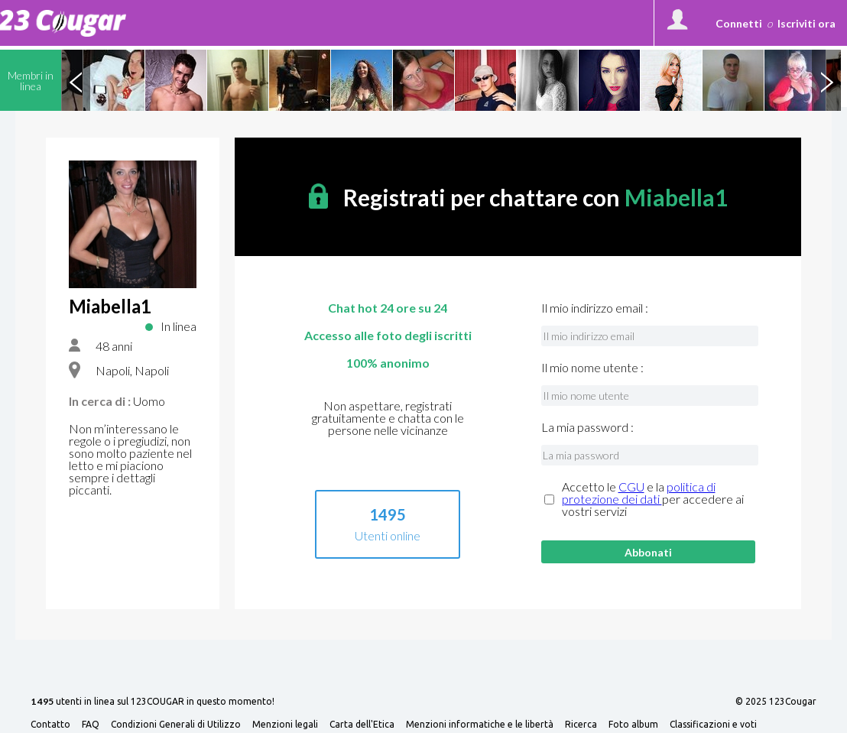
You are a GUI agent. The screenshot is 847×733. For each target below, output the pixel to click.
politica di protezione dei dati (639, 492)
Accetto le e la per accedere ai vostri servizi (653, 499)
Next (826, 80)
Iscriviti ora (806, 23)
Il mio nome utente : (592, 368)
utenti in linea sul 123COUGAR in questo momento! (152, 702)
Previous (75, 80)
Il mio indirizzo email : (594, 308)
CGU (631, 486)
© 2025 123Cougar (775, 701)
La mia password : (587, 427)
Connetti (739, 23)
